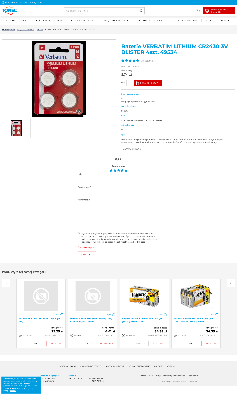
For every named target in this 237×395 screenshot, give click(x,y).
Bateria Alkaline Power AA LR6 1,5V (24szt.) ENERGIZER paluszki (193, 320)
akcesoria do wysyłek (48, 20)
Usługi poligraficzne (184, 20)
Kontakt (226, 20)
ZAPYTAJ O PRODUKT (132, 149)
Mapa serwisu (147, 376)
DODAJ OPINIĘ (87, 254)
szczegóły (27, 335)
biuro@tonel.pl (36, 2)
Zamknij (13, 390)
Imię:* (81, 174)
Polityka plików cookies (174, 376)
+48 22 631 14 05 (13, 2)
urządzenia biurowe (116, 20)
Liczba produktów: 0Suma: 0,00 (220, 10)
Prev (6, 283)
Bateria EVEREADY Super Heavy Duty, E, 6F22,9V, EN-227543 (91, 320)
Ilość (123, 83)
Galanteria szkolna (149, 20)
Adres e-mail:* (84, 187)
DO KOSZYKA (54, 343)
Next (231, 283)
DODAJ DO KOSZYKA (149, 83)
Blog (209, 20)
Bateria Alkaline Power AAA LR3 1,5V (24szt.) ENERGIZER (142, 320)
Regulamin (172, 366)
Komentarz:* (84, 200)
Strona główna (16, 20)
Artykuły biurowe (82, 20)
